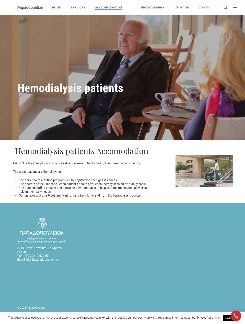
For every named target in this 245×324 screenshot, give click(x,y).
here (218, 317)
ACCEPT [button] (229, 318)
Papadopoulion (30, 7)
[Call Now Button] (236, 316)
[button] (235, 8)
